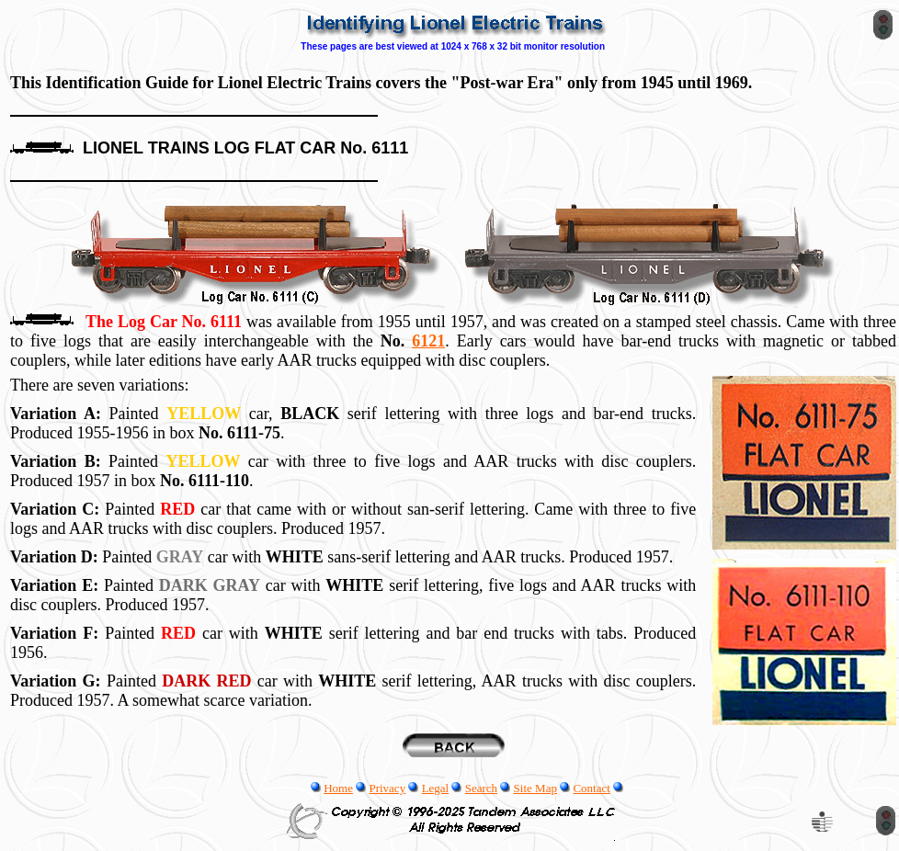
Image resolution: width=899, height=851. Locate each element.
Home (338, 788)
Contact (591, 788)
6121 (428, 341)
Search (481, 788)
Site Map (535, 788)
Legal (436, 788)
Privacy (387, 788)
